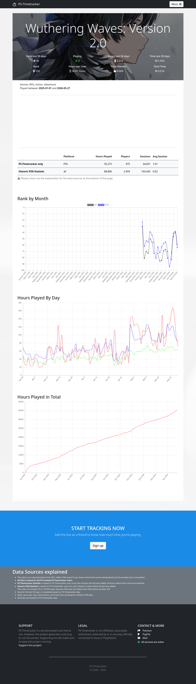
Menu (176, 4)
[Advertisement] (98, 121)
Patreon (145, 630)
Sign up (98, 545)
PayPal (144, 634)
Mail (142, 638)
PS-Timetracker (26, 4)
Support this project (30, 645)
